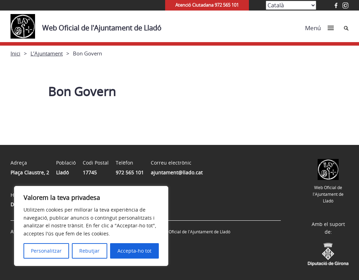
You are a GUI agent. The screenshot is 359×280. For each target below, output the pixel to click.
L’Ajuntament (47, 53)
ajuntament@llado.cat (177, 172)
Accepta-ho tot (134, 250)
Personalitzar (46, 250)
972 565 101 (130, 172)
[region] (91, 226)
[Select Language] (291, 5)
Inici (15, 53)
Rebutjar (89, 250)
